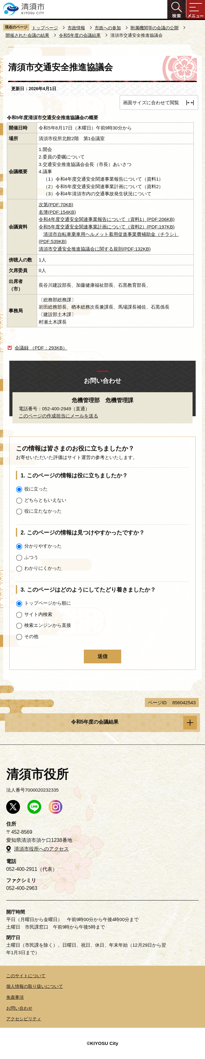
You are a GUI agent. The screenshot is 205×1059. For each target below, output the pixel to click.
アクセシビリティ (23, 1018)
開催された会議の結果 (27, 35)
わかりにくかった (43, 568)
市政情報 (76, 27)
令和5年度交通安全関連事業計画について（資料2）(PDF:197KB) (106, 226)
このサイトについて (25, 975)
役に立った (36, 488)
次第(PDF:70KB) (56, 204)
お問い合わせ (19, 1008)
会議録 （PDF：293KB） (41, 347)
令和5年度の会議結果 (80, 35)
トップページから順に (47, 603)
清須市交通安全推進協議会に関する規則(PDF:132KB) (94, 248)
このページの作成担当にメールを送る (58, 415)
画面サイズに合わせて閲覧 (151, 102)
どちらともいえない (45, 500)
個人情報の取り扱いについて (34, 986)
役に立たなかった (43, 511)
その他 (31, 636)
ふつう (31, 557)
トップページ (45, 27)
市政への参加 (108, 27)
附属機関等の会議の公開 (155, 27)
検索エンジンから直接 (47, 625)
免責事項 (15, 997)
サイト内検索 (38, 614)
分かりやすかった (43, 546)
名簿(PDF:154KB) (57, 212)
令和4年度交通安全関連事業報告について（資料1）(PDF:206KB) (106, 219)
